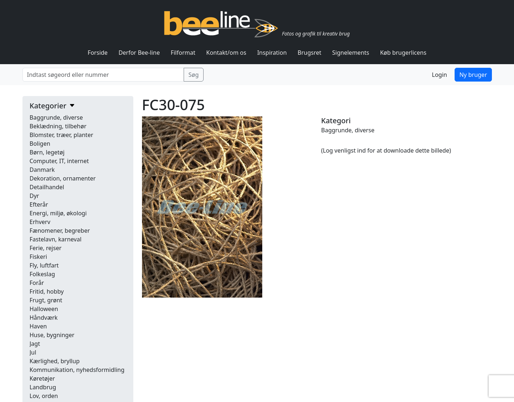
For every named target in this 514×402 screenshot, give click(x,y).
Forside (98, 53)
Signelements (350, 53)
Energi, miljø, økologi (58, 213)
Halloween (44, 309)
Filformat (183, 53)
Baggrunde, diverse (56, 117)
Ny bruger (473, 75)
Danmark (42, 170)
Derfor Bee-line (139, 53)
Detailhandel (47, 187)
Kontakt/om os (226, 53)
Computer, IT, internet (59, 161)
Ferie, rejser (46, 248)
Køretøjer (42, 378)
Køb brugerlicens (403, 53)
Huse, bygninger (52, 335)
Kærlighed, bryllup (55, 361)
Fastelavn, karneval (56, 239)
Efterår (39, 204)
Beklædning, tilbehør (58, 126)
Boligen (40, 144)
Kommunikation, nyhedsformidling (77, 370)
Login (439, 75)
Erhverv (40, 222)
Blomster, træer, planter (61, 135)
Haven (38, 326)
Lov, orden (44, 396)
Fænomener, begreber (60, 231)
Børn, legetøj (47, 152)
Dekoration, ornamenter (63, 178)
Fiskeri (38, 257)
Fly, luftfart (44, 265)
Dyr (34, 196)
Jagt (35, 344)
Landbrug (43, 387)
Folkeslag (42, 274)
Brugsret (310, 53)
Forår (37, 283)
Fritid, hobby (47, 291)
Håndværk (44, 318)
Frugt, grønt (46, 300)
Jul (33, 352)
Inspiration (272, 53)
